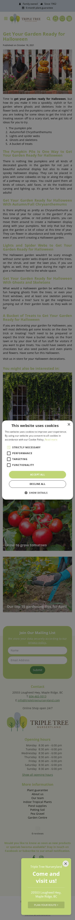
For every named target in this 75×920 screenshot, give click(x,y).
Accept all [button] (37, 474)
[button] (37, 493)
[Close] (66, 863)
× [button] (68, 424)
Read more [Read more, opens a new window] (51, 439)
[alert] (37, 460)
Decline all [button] (37, 484)
